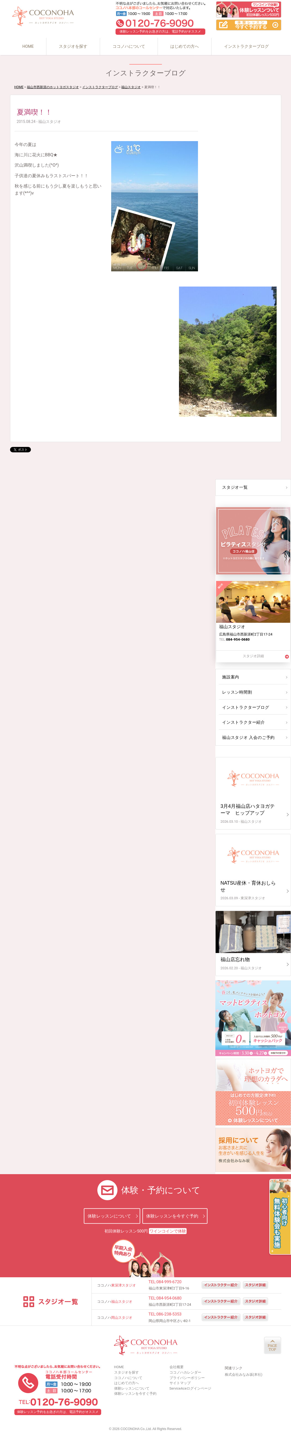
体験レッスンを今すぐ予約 (172, 1216)
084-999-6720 (169, 1281)
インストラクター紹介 (242, 722)
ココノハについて (129, 46)
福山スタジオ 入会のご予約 (247, 737)
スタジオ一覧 (234, 487)
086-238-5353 (169, 1314)
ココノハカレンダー (185, 1372)
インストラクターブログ (246, 46)
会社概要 (177, 1367)
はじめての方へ (184, 46)
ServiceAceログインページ (190, 1388)
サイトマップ (180, 1383)
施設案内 (230, 677)
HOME (28, 46)
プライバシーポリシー (187, 1378)
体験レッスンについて (109, 1216)
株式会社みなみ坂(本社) (244, 1375)
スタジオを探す (73, 46)
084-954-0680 (169, 1298)
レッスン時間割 (236, 692)
